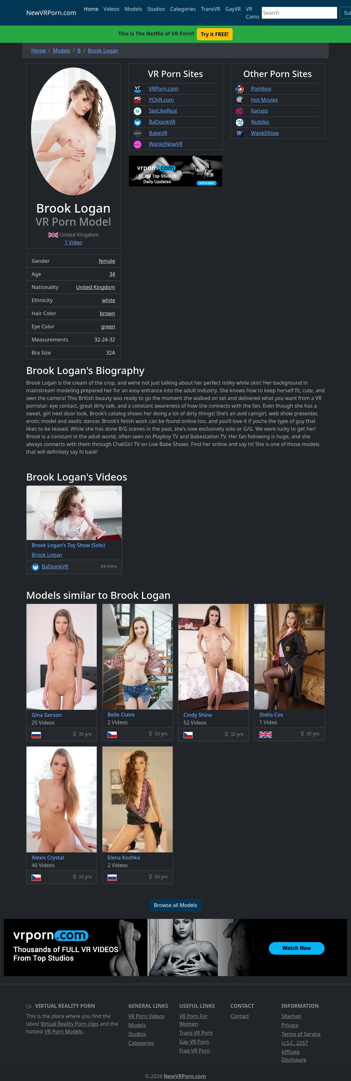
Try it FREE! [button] (214, 34)
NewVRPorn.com (51, 12)
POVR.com (161, 99)
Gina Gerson (47, 714)
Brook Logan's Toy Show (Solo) (68, 545)
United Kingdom (95, 287)
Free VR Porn (194, 1050)
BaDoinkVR (162, 121)
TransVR (210, 8)
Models (133, 8)
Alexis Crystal (48, 857)
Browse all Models (175, 905)
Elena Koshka (124, 857)
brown (107, 313)
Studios (156, 8)
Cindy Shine (197, 714)
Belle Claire (121, 714)
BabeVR (158, 133)
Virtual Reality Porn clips (70, 1023)
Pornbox (261, 88)
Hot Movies (264, 99)
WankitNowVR (166, 143)
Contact (239, 1016)
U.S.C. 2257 (294, 1042)
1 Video (73, 242)
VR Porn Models (64, 1031)
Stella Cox (271, 714)
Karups (259, 110)
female (107, 260)
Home (91, 8)
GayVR (233, 8)
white (108, 300)
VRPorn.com (163, 88)
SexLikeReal (163, 110)
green (108, 326)
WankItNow (265, 133)
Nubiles (260, 121)
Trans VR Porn (196, 1032)
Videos (111, 8)
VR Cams (252, 12)
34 (112, 274)
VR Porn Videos (146, 1016)
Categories (183, 8)
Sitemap (291, 1016)
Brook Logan (47, 554)
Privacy (289, 1025)
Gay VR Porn (194, 1041)
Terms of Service (301, 1034)
